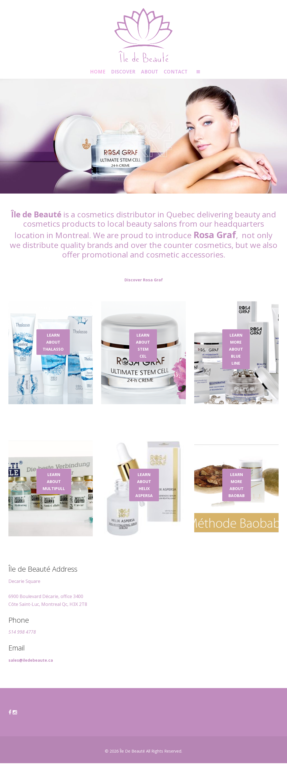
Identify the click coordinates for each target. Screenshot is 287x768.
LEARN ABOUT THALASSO (53, 347)
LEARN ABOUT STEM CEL (143, 350)
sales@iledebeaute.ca (30, 665)
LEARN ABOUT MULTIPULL (54, 486)
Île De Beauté (132, 755)
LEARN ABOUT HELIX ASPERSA (144, 490)
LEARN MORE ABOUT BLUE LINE (236, 354)
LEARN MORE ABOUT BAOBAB (236, 490)
